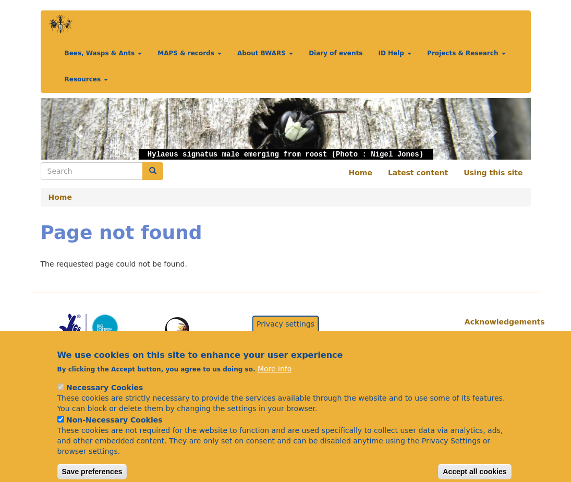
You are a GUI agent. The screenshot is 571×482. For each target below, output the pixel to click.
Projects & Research (466, 53)
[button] (77, 129)
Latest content (418, 172)
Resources (86, 79)
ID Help (394, 53)
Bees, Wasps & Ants (103, 53)
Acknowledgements (494, 322)
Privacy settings (285, 335)
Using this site (493, 172)
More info (274, 381)
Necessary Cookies (104, 399)
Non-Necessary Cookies (114, 432)
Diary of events (335, 53)
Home (360, 172)
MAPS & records (189, 53)
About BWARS (265, 53)
